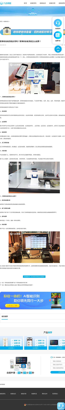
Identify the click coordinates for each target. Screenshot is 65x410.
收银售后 (34, 393)
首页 (1, 21)
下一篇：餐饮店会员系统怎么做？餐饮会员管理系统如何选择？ (16, 285)
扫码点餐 (15, 158)
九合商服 (57, 57)
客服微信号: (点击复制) (34, 276)
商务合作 (44, 393)
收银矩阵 (62, 3)
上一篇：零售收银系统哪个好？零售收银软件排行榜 (13, 282)
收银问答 (52, 3)
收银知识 (43, 3)
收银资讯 (33, 3)
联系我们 (55, 393)
